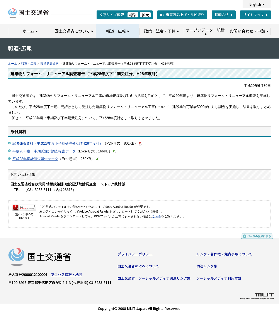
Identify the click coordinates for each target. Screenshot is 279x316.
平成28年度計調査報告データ (35, 159)
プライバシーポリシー (134, 255)
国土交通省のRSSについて (138, 267)
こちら (156, 216)
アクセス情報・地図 (66, 276)
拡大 (145, 14)
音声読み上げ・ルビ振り (185, 14)
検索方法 (222, 14)
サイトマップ (253, 14)
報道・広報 (28, 63)
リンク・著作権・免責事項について (224, 255)
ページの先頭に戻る (255, 240)
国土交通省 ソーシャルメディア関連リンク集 (154, 279)
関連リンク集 (206, 267)
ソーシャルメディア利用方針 (219, 279)
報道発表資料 (49, 63)
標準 (132, 14)
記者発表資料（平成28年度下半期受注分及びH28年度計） (57, 143)
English (255, 4)
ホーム (12, 63)
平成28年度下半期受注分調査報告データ (44, 151)
